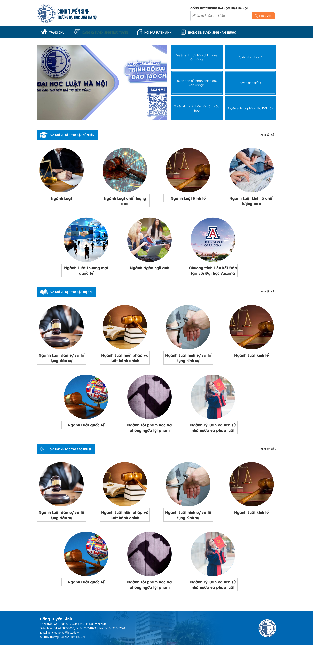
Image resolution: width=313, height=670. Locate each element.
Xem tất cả (268, 133)
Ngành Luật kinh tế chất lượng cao (251, 200)
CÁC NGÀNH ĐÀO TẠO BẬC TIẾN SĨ (71, 465)
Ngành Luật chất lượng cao (125, 200)
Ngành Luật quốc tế (86, 434)
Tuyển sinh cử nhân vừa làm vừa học (197, 106)
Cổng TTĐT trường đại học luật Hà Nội (219, 8)
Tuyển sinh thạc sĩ (250, 56)
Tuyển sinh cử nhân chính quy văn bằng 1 (197, 55)
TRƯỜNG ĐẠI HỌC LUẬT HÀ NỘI (79, 17)
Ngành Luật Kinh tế (188, 197)
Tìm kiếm (263, 16)
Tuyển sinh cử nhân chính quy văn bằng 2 (197, 81)
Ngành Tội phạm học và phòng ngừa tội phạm (149, 439)
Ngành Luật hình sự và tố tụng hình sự (188, 366)
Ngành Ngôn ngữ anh (149, 268)
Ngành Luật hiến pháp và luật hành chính (125, 366)
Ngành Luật (61, 197)
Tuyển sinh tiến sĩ (250, 81)
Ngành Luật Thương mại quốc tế (86, 271)
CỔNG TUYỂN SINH (75, 11)
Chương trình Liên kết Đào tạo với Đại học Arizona (213, 274)
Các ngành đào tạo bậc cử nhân (73, 134)
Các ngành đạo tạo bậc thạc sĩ (72, 299)
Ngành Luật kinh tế (251, 363)
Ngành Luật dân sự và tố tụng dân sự (61, 366)
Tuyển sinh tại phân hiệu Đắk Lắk (250, 106)
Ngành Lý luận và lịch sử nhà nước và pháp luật (213, 439)
